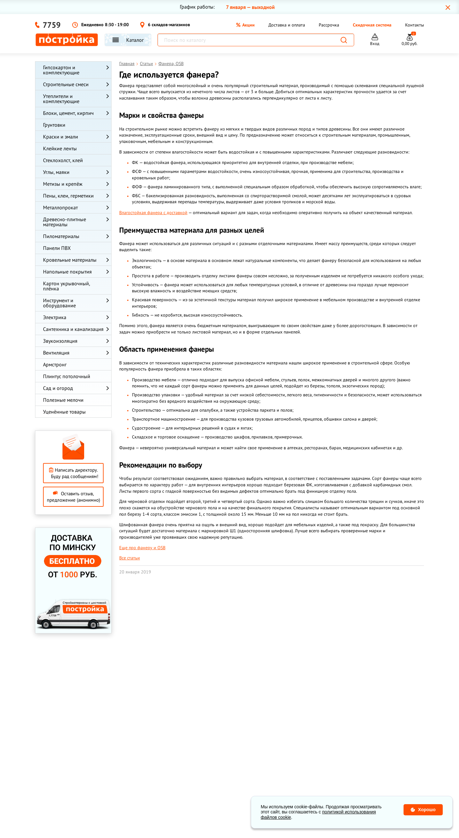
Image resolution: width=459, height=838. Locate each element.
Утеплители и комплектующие (61, 98)
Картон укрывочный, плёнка (66, 286)
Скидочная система (372, 25)
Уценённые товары (64, 411)
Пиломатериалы (61, 236)
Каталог (128, 40)
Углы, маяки (56, 172)
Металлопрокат (60, 207)
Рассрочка (329, 25)
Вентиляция (56, 352)
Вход (374, 43)
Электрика (54, 317)
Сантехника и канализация (73, 329)
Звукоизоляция (60, 341)
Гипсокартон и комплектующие (61, 70)
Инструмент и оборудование (59, 303)
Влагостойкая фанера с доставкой (153, 212)
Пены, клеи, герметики (68, 195)
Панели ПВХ (57, 248)
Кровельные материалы (70, 260)
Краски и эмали (60, 136)
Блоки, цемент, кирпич (68, 113)
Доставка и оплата (286, 25)
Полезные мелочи (63, 400)
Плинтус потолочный (66, 376)
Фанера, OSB (171, 63)
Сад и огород (58, 388)
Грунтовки (54, 125)
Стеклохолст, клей (63, 160)
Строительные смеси (66, 84)
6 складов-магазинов (165, 25)
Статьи (146, 63)
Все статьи (129, 558)
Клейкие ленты (60, 148)
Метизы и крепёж (63, 184)
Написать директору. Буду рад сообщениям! (73, 473)
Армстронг (55, 364)
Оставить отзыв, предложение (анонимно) (73, 496)
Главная (127, 63)
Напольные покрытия (67, 271)
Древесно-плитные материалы (64, 222)
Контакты (414, 25)
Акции (245, 25)
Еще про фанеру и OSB (142, 547)
